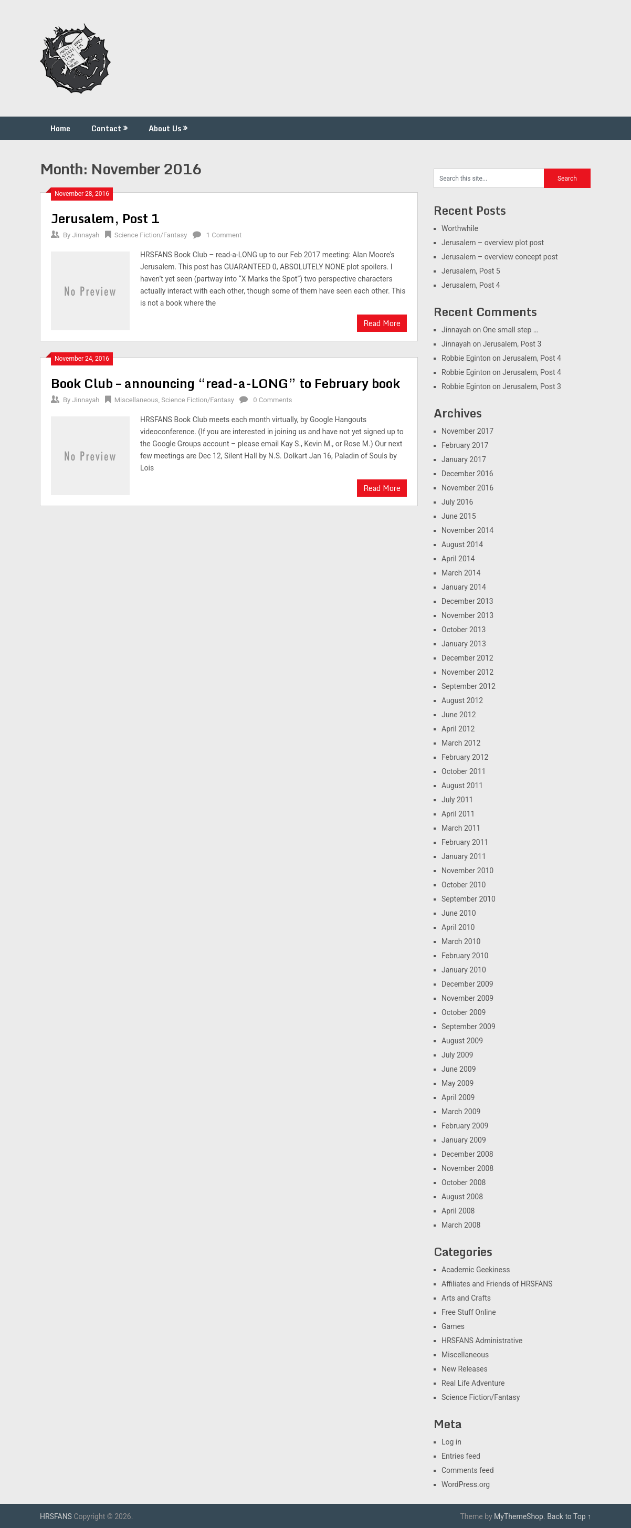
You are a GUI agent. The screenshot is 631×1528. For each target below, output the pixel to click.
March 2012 (460, 743)
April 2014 (458, 558)
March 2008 (460, 1225)
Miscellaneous (136, 400)
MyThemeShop (518, 1516)
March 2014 (460, 573)
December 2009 (467, 984)
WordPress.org (465, 1484)
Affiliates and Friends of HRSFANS (497, 1284)
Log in (451, 1442)
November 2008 (467, 1168)
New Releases (464, 1369)
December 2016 (467, 473)
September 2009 (468, 1026)
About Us (165, 128)
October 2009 (463, 1012)
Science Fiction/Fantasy (150, 235)
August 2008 (462, 1196)
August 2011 (462, 785)
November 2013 (467, 615)
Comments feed (467, 1470)
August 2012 (462, 700)
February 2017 (464, 445)
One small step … (511, 330)
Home (60, 128)
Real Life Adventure (472, 1383)
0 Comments (272, 400)
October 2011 (463, 771)
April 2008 (458, 1211)
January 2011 (463, 856)
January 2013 (463, 644)
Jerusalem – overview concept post (499, 257)
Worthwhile (459, 228)
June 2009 (458, 1069)
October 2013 (463, 629)
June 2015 (458, 516)
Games (453, 1326)
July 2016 (457, 502)
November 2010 (467, 870)
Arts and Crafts (466, 1298)
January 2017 (463, 459)
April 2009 (458, 1097)
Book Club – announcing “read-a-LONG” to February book (225, 383)
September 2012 (468, 686)
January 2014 (463, 587)
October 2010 (463, 885)
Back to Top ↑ (569, 1516)
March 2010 (460, 941)
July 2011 (457, 800)
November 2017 (467, 431)
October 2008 (463, 1182)
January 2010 (463, 970)
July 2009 (457, 1055)
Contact (106, 128)
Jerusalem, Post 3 (512, 344)
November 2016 (467, 488)
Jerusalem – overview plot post (492, 242)
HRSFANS (56, 1516)
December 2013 (467, 601)
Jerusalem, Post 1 (105, 218)
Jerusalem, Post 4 (470, 285)
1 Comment (224, 235)
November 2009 (467, 998)
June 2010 (458, 913)
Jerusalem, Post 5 (470, 271)
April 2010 (458, 927)
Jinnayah (85, 235)
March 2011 (460, 828)
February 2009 (464, 1126)
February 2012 (464, 757)
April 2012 (458, 729)
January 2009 (463, 1140)
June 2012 (458, 714)
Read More (382, 323)
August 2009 (462, 1041)
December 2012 (467, 658)
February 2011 (464, 842)
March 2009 (460, 1111)
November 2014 (467, 530)
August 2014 (462, 544)
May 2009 (457, 1083)
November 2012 (467, 672)
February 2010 (464, 955)
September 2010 (468, 899)
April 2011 (458, 814)
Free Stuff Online (468, 1312)
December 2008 (467, 1154)
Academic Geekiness (475, 1269)
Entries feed (460, 1456)
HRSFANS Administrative (481, 1340)
